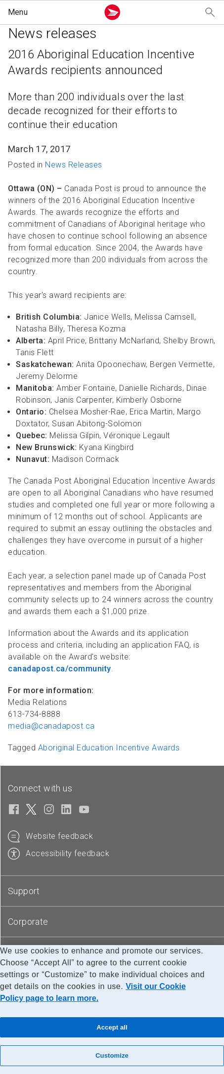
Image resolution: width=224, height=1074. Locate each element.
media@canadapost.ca (51, 726)
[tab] (112, 891)
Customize (112, 1055)
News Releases (73, 164)
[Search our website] (210, 12)
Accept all (112, 1027)
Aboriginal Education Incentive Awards (109, 747)
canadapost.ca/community (59, 668)
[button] (51, 12)
